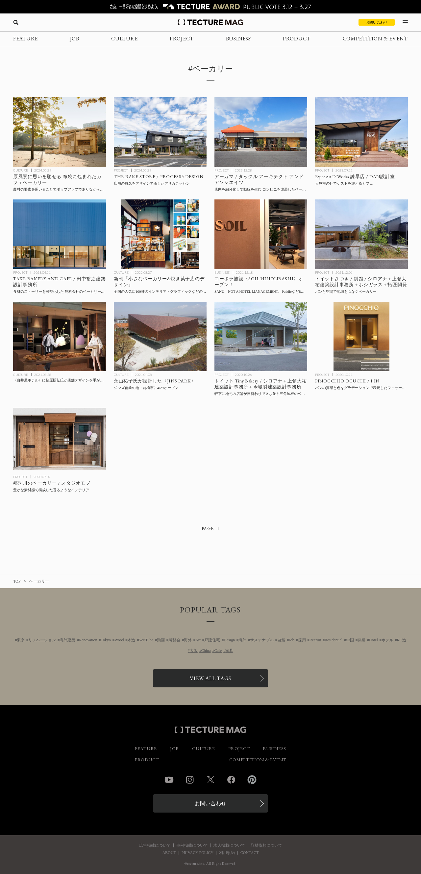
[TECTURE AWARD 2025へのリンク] (210, 6)
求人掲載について (229, 845)
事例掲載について (192, 845)
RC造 (401, 640)
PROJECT (182, 38)
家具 (229, 651)
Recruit (315, 640)
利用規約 (227, 853)
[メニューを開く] (405, 22)
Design (229, 640)
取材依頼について (266, 845)
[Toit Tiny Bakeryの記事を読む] (260, 337)
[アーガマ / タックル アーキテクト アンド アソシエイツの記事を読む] (260, 132)
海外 (188, 640)
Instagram (189, 779)
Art (198, 640)
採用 (302, 640)
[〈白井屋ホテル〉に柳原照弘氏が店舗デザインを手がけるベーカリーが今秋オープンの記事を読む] (59, 337)
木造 (131, 640)
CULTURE (124, 38)
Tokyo (106, 640)
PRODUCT (296, 38)
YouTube (146, 640)
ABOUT (169, 853)
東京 (21, 640)
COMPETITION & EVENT (375, 38)
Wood (119, 640)
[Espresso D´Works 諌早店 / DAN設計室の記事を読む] (361, 132)
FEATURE (25, 38)
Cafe (218, 651)
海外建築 (67, 640)
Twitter (210, 779)
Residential (333, 640)
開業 (361, 640)
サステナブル (262, 640)
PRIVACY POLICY (197, 853)
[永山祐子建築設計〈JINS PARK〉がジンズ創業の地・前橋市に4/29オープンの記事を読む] (160, 337)
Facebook (231, 779)
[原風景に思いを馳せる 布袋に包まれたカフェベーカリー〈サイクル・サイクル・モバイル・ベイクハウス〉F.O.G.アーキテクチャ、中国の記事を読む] (59, 132)
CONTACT (249, 853)
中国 (350, 640)
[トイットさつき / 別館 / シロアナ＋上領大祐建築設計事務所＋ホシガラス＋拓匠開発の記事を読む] (361, 234)
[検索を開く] (15, 22)
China (206, 651)
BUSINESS (238, 38)
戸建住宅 (212, 640)
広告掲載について (155, 845)
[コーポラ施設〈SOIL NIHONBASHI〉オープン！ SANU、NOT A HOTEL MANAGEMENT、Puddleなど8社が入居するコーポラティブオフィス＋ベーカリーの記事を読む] (260, 234)
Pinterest (252, 779)
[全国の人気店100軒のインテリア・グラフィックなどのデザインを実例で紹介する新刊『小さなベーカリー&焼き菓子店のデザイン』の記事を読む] (160, 234)
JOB (74, 38)
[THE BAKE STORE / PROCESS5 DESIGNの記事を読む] (160, 132)
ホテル (387, 640)
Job (291, 640)
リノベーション (42, 640)
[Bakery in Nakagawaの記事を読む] (59, 439)
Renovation (88, 640)
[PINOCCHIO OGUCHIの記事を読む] (361, 337)
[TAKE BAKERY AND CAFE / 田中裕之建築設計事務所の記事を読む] (59, 234)
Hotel (373, 640)
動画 (161, 640)
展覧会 (174, 640)
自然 (281, 640)
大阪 (194, 651)
